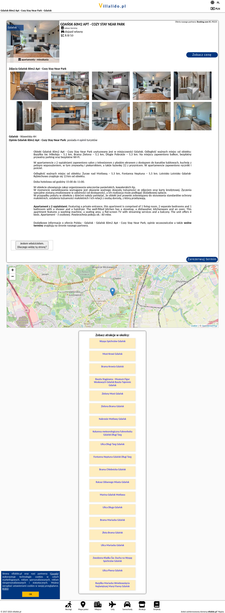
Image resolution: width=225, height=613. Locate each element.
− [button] (12, 277)
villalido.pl (112, 6)
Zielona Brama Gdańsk (112, 406)
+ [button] (12, 270)
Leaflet (194, 325)
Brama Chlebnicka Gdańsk (112, 469)
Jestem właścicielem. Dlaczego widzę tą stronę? (32, 245)
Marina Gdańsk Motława (112, 494)
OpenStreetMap (209, 325)
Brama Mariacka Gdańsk (112, 519)
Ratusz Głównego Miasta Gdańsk (112, 482)
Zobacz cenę (202, 55)
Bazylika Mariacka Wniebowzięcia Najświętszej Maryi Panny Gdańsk (112, 585)
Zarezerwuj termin (202, 259)
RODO (5, 588)
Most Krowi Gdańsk (112, 353)
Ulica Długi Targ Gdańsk (113, 444)
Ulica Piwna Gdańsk (112, 570)
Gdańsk (12, 27)
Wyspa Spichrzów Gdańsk (112, 341)
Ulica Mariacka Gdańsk (112, 545)
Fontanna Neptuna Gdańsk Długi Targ (112, 456)
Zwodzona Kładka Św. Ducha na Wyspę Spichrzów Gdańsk (112, 559)
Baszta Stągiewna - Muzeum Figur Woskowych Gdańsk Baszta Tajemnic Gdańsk (112, 382)
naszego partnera (77, 225)
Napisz (221, 611)
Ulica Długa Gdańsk (112, 507)
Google (54, 573)
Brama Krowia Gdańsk (112, 366)
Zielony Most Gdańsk (112, 393)
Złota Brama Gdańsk (112, 532)
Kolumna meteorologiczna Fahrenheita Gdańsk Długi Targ (112, 433)
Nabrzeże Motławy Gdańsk (112, 418)
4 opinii (81, 140)
